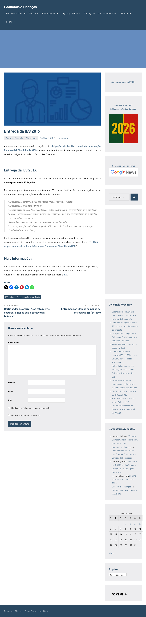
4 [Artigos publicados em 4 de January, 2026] (139, 523)
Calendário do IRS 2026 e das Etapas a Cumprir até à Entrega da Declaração (124, 315)
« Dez (111, 553)
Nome (11, 383)
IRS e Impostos (49, 13)
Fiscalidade (31, 138)
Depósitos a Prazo (15, 13)
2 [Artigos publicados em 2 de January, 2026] (130, 523)
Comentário (14, 342)
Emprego (89, 13)
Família (33, 13)
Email (11, 391)
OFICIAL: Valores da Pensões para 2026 (124, 479)
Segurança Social (70, 13)
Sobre (10, 21)
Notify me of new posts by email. (25, 415)
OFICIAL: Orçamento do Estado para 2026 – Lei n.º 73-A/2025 (123, 409)
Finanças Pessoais (14, 138)
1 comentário (62, 138)
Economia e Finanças (23, 6)
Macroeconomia (106, 13)
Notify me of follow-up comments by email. (30, 408)
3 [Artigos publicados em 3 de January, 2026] (134, 523)
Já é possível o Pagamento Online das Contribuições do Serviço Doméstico (124, 337)
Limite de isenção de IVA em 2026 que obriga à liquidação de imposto (125, 326)
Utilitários (124, 13)
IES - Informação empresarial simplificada (24, 297)
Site (10, 400)
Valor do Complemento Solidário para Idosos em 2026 (125, 439)
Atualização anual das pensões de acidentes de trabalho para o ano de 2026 (124, 384)
